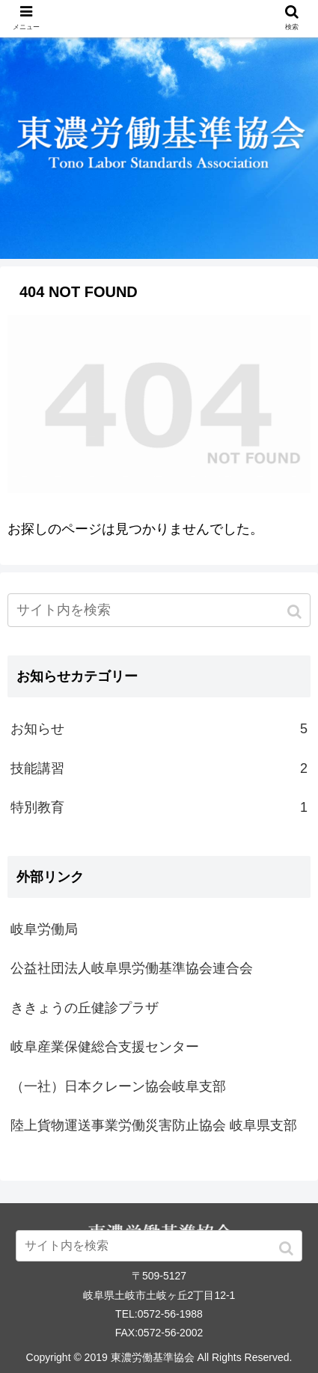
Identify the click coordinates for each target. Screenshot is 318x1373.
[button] (296, 611)
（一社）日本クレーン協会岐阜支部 (118, 1086)
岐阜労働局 (44, 929)
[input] (159, 610)
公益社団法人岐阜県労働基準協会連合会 (131, 968)
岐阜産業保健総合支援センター (104, 1046)
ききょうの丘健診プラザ (84, 1007)
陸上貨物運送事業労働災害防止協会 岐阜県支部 (153, 1125)
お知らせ (159, 729)
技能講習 (159, 768)
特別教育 (159, 807)
